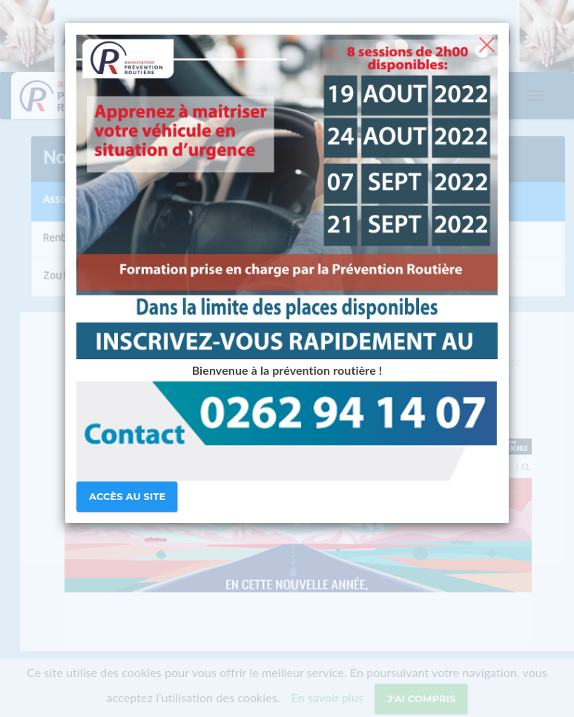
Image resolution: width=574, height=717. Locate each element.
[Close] (487, 43)
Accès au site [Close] (127, 496)
